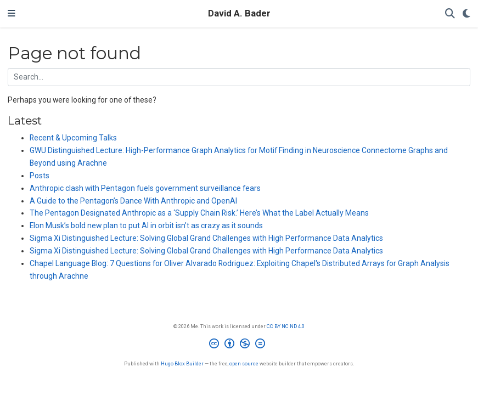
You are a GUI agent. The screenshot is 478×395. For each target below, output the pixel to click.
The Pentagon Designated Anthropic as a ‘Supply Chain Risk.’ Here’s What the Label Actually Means (199, 212)
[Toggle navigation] (11, 13)
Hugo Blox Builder (182, 363)
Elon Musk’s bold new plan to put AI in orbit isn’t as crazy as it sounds (146, 225)
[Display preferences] (466, 14)
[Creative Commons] (239, 345)
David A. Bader (239, 13)
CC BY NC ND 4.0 (286, 326)
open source (243, 363)
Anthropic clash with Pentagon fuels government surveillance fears (145, 188)
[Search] (450, 14)
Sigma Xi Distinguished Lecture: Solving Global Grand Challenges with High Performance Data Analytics (206, 238)
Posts (39, 175)
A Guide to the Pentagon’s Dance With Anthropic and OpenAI (133, 200)
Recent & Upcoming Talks (73, 137)
